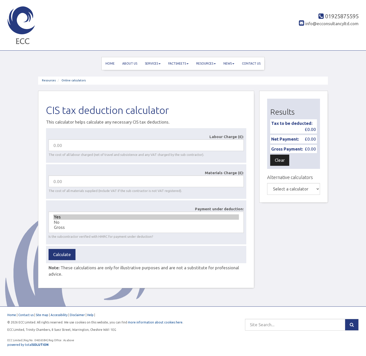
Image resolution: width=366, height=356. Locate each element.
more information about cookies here (155, 322)
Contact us (251, 63)
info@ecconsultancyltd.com (329, 23)
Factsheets (178, 63)
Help (90, 315)
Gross (146, 227)
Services (153, 63)
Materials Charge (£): (224, 173)
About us (129, 63)
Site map (42, 315)
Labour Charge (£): (226, 137)
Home (110, 63)
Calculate (62, 254)
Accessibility (59, 315)
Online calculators (74, 80)
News (228, 63)
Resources (206, 63)
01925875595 (338, 16)
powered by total (28, 344)
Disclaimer (77, 315)
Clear (280, 160)
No (146, 222)
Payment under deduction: (219, 209)
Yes (146, 216)
